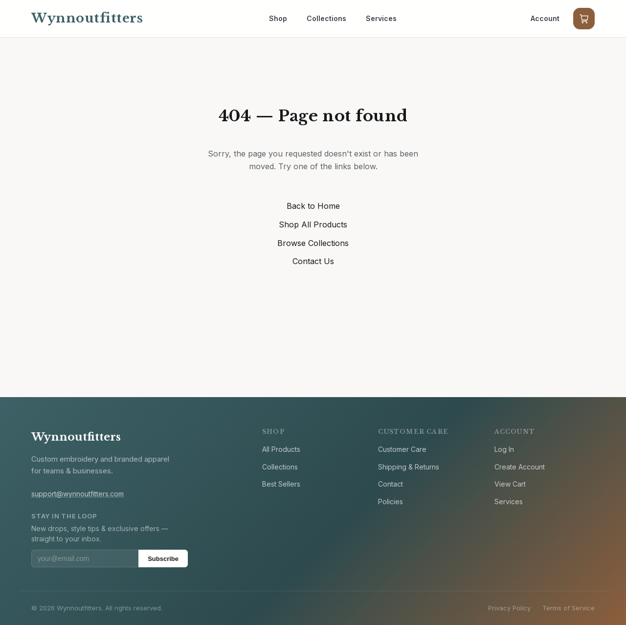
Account (545, 18)
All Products (281, 449)
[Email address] (84, 558)
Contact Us (313, 261)
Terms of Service (568, 608)
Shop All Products (313, 224)
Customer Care (402, 449)
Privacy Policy (509, 608)
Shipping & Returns (408, 467)
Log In (504, 449)
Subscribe (163, 558)
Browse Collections (313, 243)
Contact (390, 484)
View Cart (510, 484)
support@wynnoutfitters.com (77, 494)
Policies (390, 501)
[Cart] (584, 18)
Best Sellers (281, 484)
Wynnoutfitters (76, 437)
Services (381, 18)
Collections (326, 18)
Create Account (519, 467)
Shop (278, 18)
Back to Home (313, 206)
